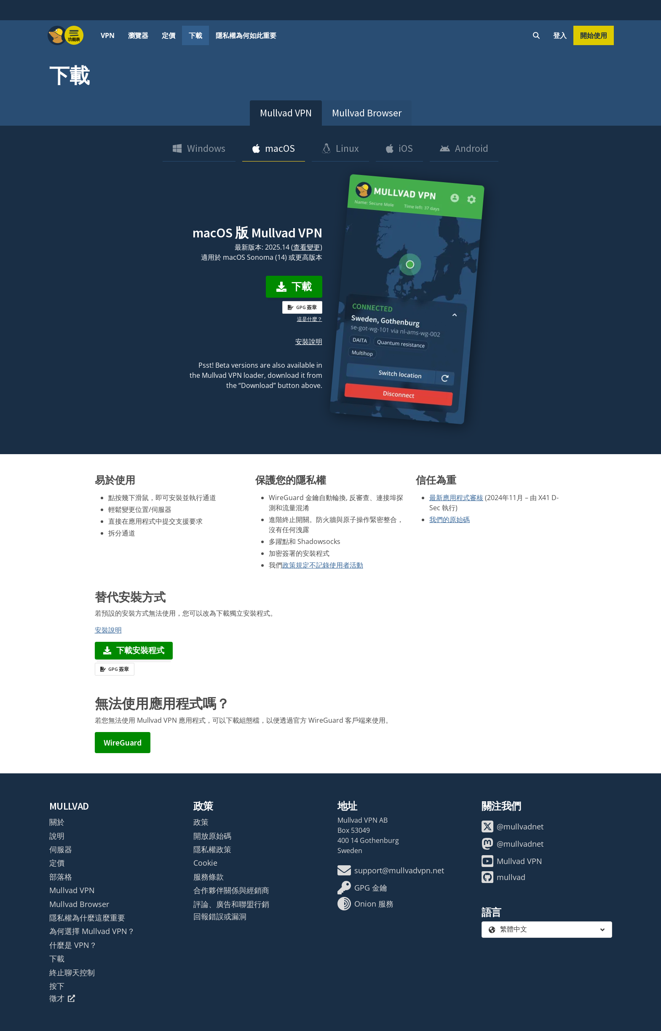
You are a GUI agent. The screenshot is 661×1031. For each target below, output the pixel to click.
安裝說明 (308, 341)
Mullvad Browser (366, 112)
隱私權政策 (212, 849)
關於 (56, 822)
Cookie (205, 863)
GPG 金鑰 (362, 887)
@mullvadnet (512, 826)
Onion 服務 (365, 903)
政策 (201, 822)
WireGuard (123, 742)
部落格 (60, 877)
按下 (56, 986)
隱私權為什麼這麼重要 (87, 918)
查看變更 (306, 247)
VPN (108, 35)
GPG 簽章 (302, 307)
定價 (168, 35)
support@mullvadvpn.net (390, 870)
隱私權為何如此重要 (246, 35)
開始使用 (593, 35)
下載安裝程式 (133, 650)
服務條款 (208, 877)
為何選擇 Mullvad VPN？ (92, 931)
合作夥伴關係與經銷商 (231, 890)
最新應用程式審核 (456, 497)
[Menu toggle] (74, 35)
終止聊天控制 (72, 972)
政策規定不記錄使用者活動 (322, 565)
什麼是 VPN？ (73, 945)
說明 (56, 836)
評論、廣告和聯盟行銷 (231, 904)
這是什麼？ (309, 319)
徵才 (62, 998)
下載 (195, 35)
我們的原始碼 (449, 519)
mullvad (503, 877)
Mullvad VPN (286, 112)
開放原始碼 (212, 836)
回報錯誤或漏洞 (219, 916)
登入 (560, 35)
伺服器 (60, 849)
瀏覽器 (138, 35)
